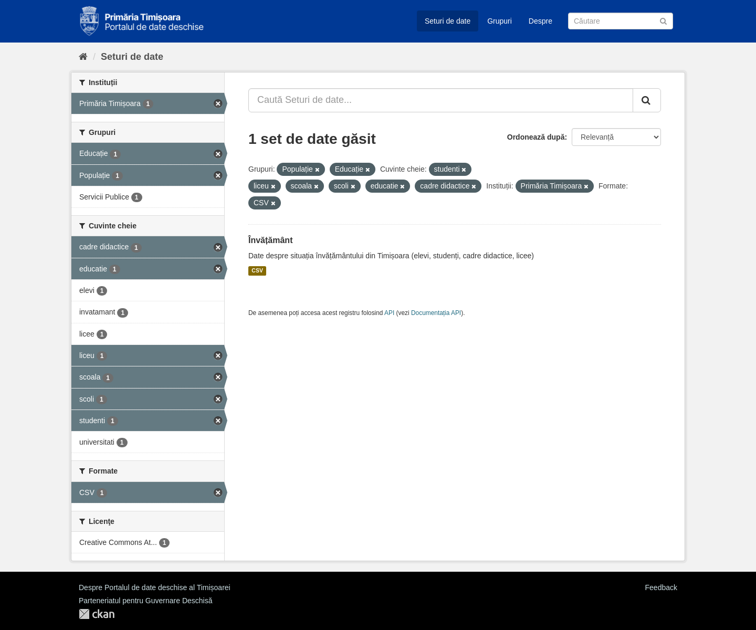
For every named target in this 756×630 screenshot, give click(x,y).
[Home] (83, 56)
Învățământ (270, 240)
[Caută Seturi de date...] (440, 100)
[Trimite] (663, 20)
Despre (540, 21)
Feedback (661, 587)
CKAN (96, 614)
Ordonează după (536, 137)
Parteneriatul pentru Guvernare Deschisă (145, 600)
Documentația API (436, 313)
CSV (257, 271)
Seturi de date (447, 21)
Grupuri (499, 21)
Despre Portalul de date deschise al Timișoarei (154, 587)
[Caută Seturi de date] (620, 21)
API (389, 313)
